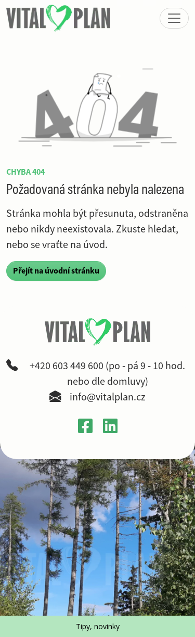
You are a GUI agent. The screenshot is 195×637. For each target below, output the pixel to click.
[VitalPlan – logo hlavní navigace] (59, 18)
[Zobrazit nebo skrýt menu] (174, 18)
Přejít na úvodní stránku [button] (56, 270)
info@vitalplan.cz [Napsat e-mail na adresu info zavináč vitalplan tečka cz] (108, 397)
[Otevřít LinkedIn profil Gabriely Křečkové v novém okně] (110, 425)
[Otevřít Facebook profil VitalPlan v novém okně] (85, 425)
